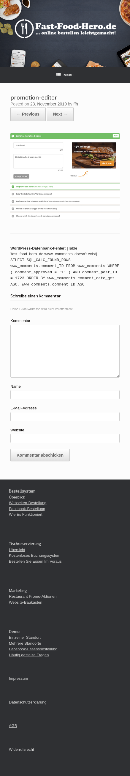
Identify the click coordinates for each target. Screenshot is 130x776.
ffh (76, 104)
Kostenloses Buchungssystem (34, 555)
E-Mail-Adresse (23, 408)
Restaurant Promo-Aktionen (32, 596)
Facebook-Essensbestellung (33, 649)
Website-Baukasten (25, 602)
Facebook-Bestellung (27, 509)
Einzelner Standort (25, 637)
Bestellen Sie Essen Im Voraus (35, 561)
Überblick (17, 497)
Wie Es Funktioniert (25, 514)
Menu (65, 75)
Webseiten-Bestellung (27, 503)
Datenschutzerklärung (27, 702)
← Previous (28, 114)
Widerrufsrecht (21, 749)
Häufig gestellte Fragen (29, 655)
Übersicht (17, 550)
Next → (60, 114)
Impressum (18, 678)
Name (15, 386)
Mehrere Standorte (25, 643)
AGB (13, 725)
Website (17, 430)
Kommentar (20, 320)
